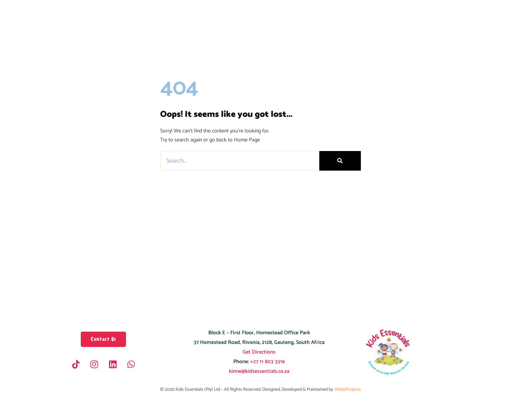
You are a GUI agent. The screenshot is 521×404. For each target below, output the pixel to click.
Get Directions (259, 352)
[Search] (340, 160)
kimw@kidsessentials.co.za (259, 371)
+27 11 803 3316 (267, 361)
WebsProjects (348, 389)
